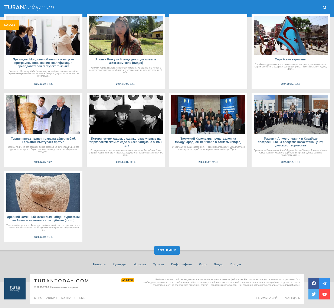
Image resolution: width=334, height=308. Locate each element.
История (140, 264)
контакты (68, 297)
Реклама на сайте (268, 297)
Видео (218, 264)
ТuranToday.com (29, 7)
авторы (51, 297)
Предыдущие (167, 250)
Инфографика (181, 264)
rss (82, 297)
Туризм (158, 264)
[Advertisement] (208, 51)
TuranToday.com (61, 280)
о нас (38, 297)
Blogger (295, 285)
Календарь (292, 297)
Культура (120, 264)
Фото (202, 264)
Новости (99, 264)
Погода (235, 264)
